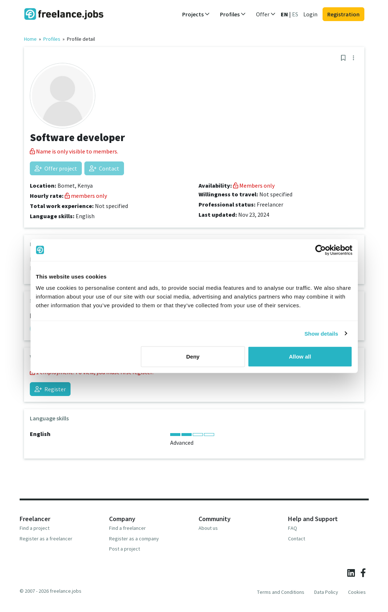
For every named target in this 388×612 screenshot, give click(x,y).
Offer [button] (266, 14)
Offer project (56, 168)
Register (50, 389)
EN (284, 14)
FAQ (292, 528)
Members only (254, 185)
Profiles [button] (233, 14)
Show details (321, 333)
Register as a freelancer (46, 538)
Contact (104, 168)
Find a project (34, 528)
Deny (193, 356)
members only (86, 195)
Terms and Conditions (280, 592)
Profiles (51, 39)
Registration (343, 14)
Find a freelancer (127, 528)
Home (30, 39)
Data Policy (326, 592)
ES (295, 14)
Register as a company (134, 538)
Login (310, 14)
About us (208, 528)
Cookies (357, 592)
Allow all (300, 356)
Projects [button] (196, 14)
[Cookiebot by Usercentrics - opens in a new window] (320, 249)
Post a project (124, 548)
